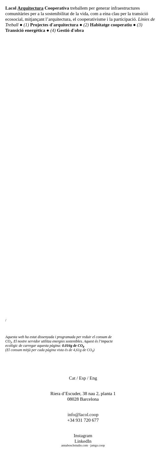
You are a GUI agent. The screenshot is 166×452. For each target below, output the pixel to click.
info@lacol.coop (82, 414)
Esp (82, 378)
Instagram (83, 435)
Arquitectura (31, 8)
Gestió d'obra (70, 30)
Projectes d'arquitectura (54, 24)
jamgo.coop (97, 445)
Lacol (10, 8)
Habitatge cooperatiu (111, 24)
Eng (93, 378)
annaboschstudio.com (74, 445)
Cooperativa (57, 8)
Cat (72, 378)
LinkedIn (83, 441)
